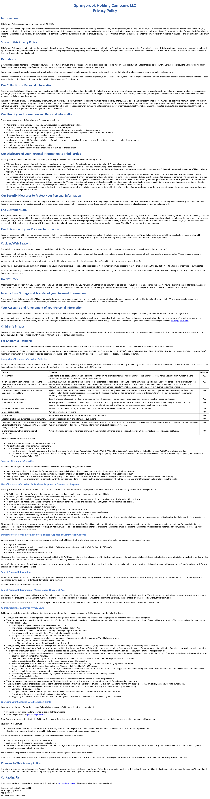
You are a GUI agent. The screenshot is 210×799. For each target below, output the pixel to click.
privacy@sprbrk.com (179, 320)
